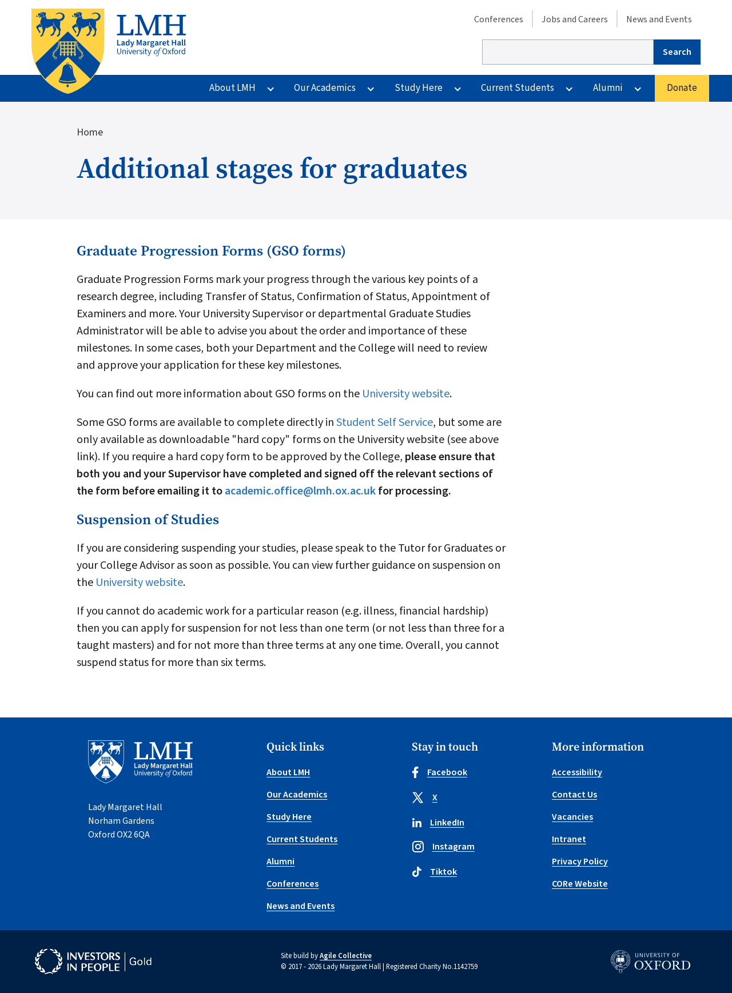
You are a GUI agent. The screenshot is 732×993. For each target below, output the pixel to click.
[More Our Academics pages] (370, 88)
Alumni (608, 88)
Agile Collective (346, 956)
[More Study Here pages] (457, 88)
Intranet (569, 839)
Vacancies (572, 817)
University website (405, 394)
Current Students (517, 88)
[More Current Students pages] (569, 88)
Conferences (498, 19)
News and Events (659, 19)
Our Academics (325, 88)
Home (90, 132)
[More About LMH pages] (270, 88)
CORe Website (580, 884)
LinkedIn (438, 822)
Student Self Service (384, 422)
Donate (682, 88)
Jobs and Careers (575, 19)
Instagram (443, 846)
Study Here (419, 88)
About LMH (232, 88)
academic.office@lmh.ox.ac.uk (300, 491)
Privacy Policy (580, 861)
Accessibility (577, 772)
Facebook (439, 772)
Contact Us (574, 794)
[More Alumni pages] (637, 88)
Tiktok (434, 872)
